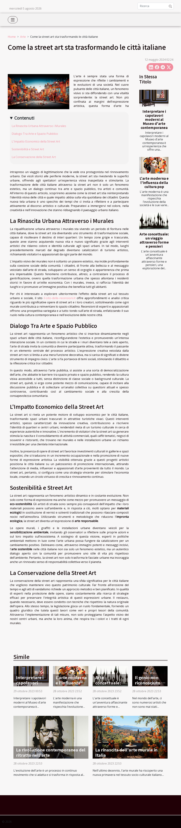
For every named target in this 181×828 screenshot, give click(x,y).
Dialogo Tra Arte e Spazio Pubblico (35, 134)
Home (12, 37)
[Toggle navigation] (13, 19)
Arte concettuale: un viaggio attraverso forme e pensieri (154, 240)
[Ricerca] (156, 6)
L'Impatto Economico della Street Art (36, 141)
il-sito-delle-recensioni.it (59, 298)
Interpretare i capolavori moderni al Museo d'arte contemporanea (154, 119)
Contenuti (24, 118)
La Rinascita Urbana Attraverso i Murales (39, 126)
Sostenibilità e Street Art (28, 149)
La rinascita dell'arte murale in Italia (126, 752)
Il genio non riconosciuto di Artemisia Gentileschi (150, 685)
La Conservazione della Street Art (34, 157)
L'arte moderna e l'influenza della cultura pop (154, 182)
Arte (23, 37)
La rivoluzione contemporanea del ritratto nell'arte (50, 752)
